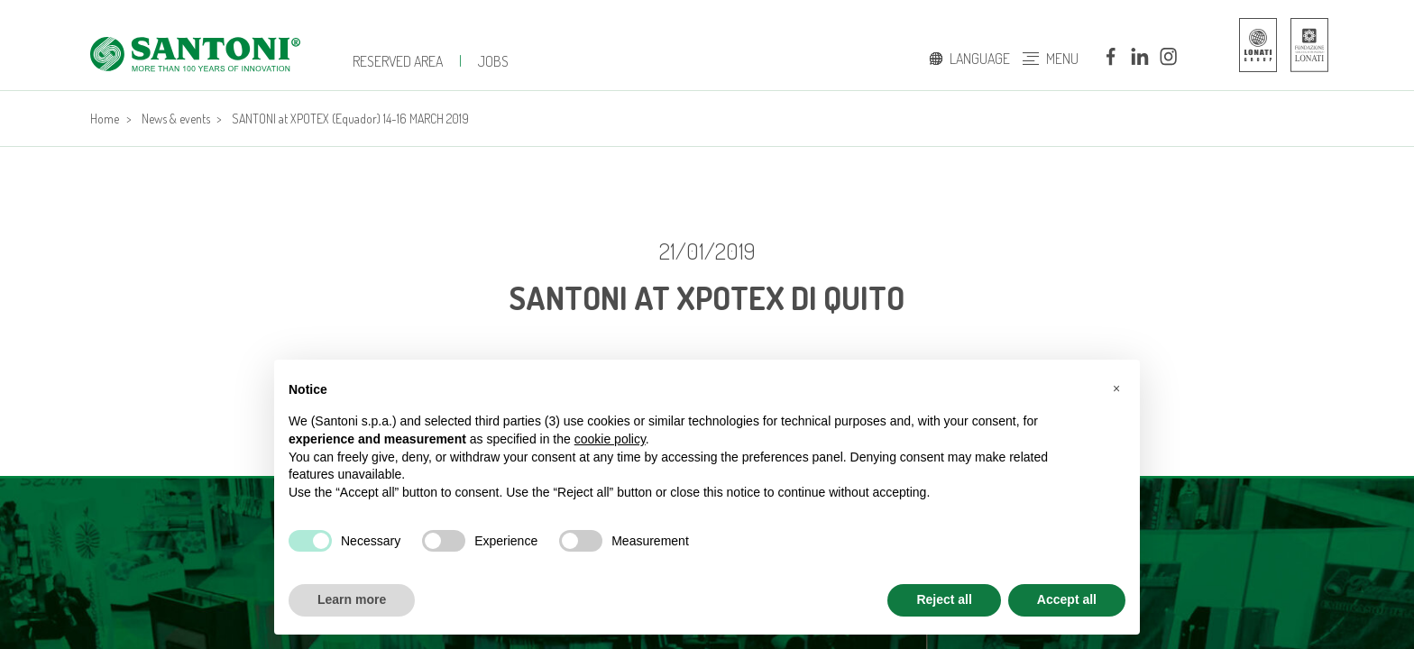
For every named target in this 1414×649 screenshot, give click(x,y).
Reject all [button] (943, 599)
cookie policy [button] (610, 439)
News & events (176, 118)
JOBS (493, 61)
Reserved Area (398, 61)
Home (104, 118)
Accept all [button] (1067, 599)
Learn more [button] (351, 599)
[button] (1116, 388)
